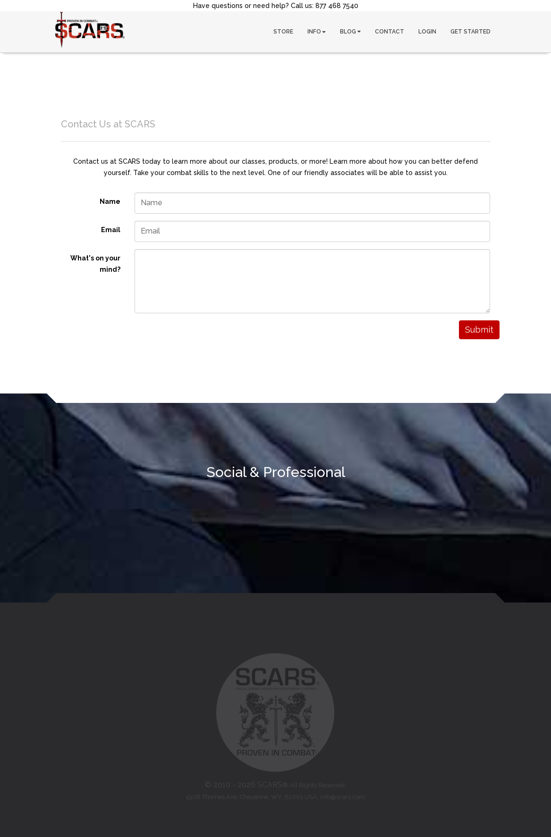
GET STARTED (470, 31)
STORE (283, 31)
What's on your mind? (95, 263)
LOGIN (427, 31)
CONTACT (389, 31)
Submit (479, 330)
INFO (316, 31)
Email (110, 230)
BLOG (350, 31)
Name (110, 201)
